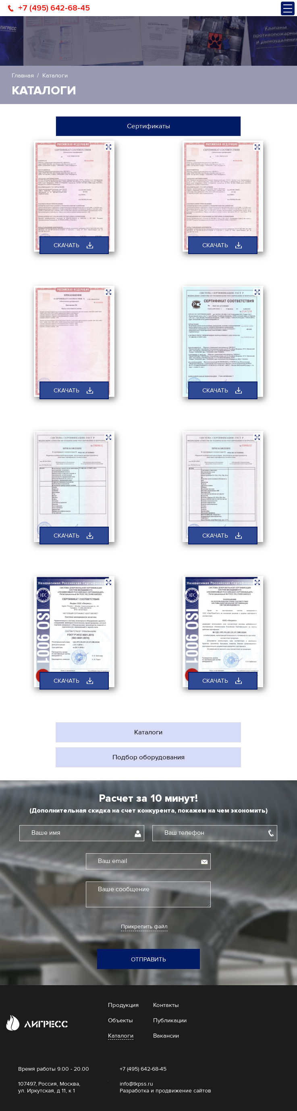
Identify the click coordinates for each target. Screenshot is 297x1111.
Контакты (166, 1005)
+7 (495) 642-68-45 (54, 8)
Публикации (170, 1020)
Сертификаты (148, 126)
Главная (23, 75)
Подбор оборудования (148, 757)
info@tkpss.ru (136, 1083)
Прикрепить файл (144, 926)
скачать (66, 245)
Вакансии (166, 1035)
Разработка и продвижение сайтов (165, 1090)
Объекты (120, 1020)
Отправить (148, 959)
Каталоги (148, 732)
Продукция (123, 1005)
